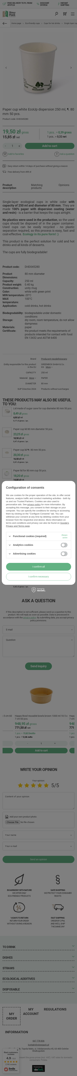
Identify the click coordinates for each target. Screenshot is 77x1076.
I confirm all (38, 566)
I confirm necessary (38, 576)
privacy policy (34, 504)
